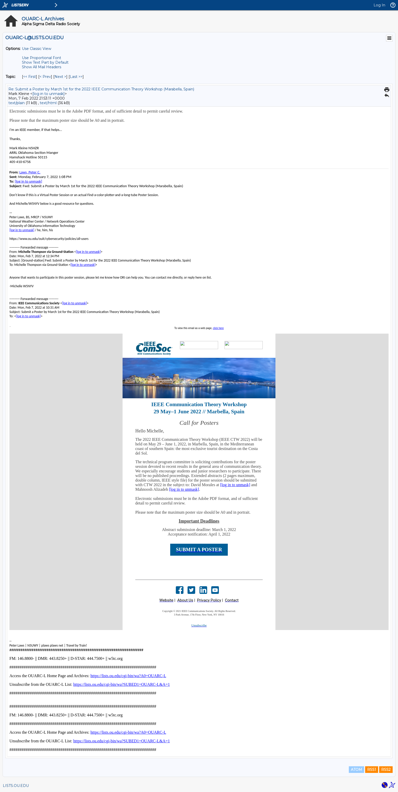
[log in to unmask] (48, 93)
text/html (48, 103)
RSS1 (371, 769)
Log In (379, 5)
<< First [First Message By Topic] (29, 76)
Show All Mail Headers (41, 67)
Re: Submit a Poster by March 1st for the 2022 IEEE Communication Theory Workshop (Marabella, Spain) (101, 89)
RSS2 (386, 769)
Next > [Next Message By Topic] (60, 76)
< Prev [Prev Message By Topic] (45, 76)
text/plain (16, 103)
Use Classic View (36, 48)
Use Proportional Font (41, 58)
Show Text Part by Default (45, 62)
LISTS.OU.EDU (16, 785)
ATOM (356, 769)
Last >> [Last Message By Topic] (76, 76)
